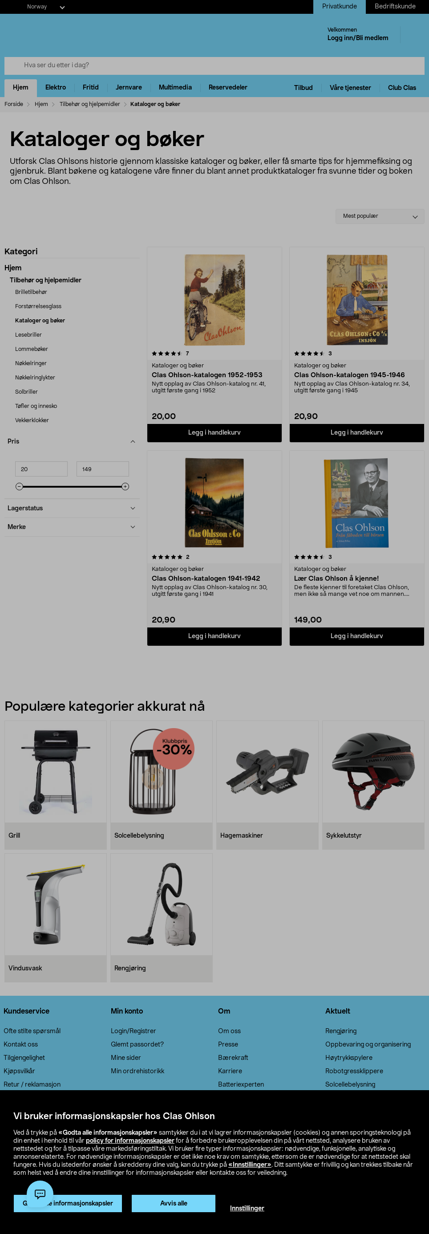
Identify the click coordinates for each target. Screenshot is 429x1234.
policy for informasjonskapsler (130, 1141)
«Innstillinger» (249, 1165)
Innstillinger (247, 1208)
